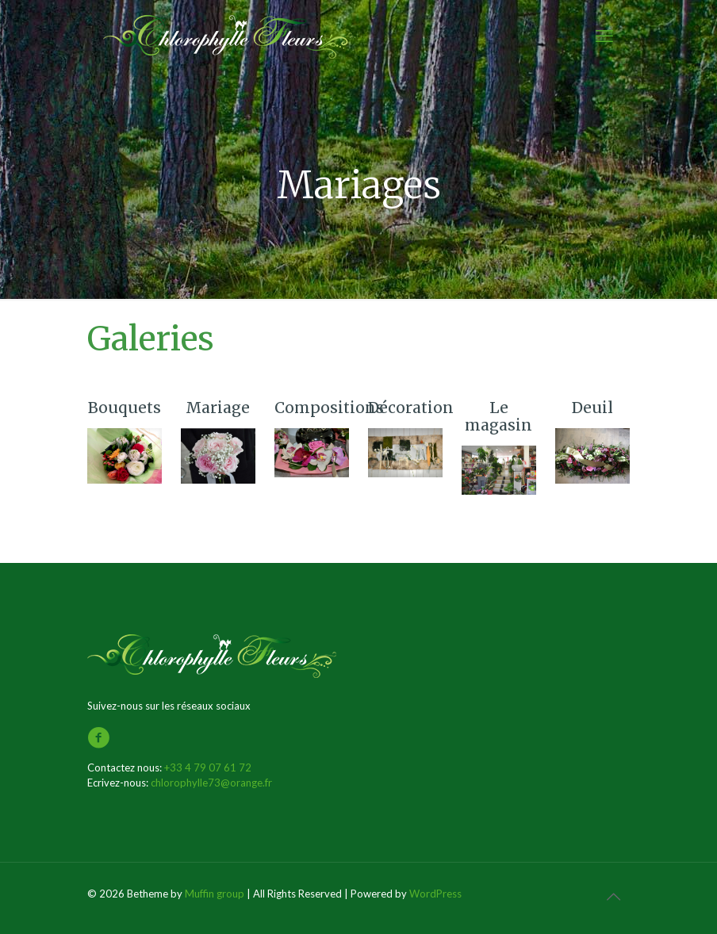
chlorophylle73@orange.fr (211, 782)
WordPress (435, 893)
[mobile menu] (604, 35)
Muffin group (214, 893)
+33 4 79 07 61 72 (207, 767)
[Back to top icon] (613, 896)
